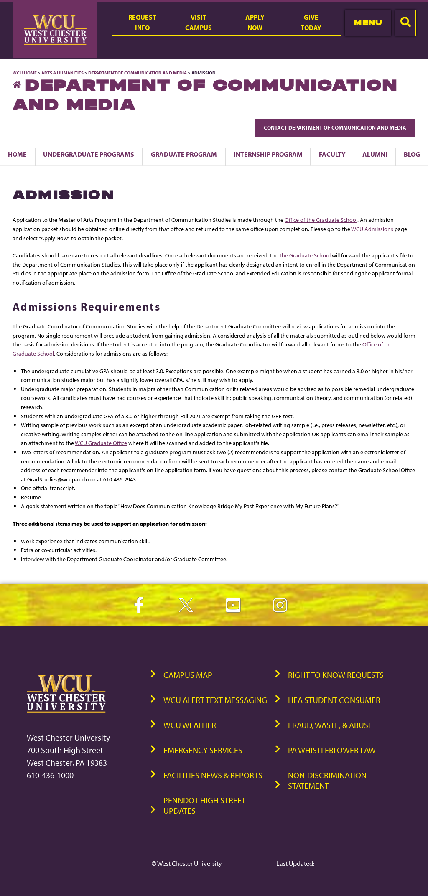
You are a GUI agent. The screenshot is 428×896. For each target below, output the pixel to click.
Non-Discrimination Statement (327, 780)
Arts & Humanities (62, 73)
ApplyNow (255, 22)
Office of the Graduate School (321, 220)
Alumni (374, 154)
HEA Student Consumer (334, 700)
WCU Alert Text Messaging (215, 700)
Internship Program (268, 154)
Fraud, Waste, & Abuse (330, 725)
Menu (368, 22)
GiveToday (311, 22)
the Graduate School (305, 255)
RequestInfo (142, 22)
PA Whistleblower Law (332, 750)
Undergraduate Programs (88, 154)
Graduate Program (184, 154)
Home (17, 154)
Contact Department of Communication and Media (335, 127)
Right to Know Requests (336, 674)
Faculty (332, 154)
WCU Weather (189, 725)
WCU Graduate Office (101, 443)
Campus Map (187, 674)
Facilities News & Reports (212, 775)
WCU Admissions (372, 229)
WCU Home (25, 73)
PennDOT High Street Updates (204, 805)
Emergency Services (202, 750)
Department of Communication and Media (137, 73)
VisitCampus (198, 22)
